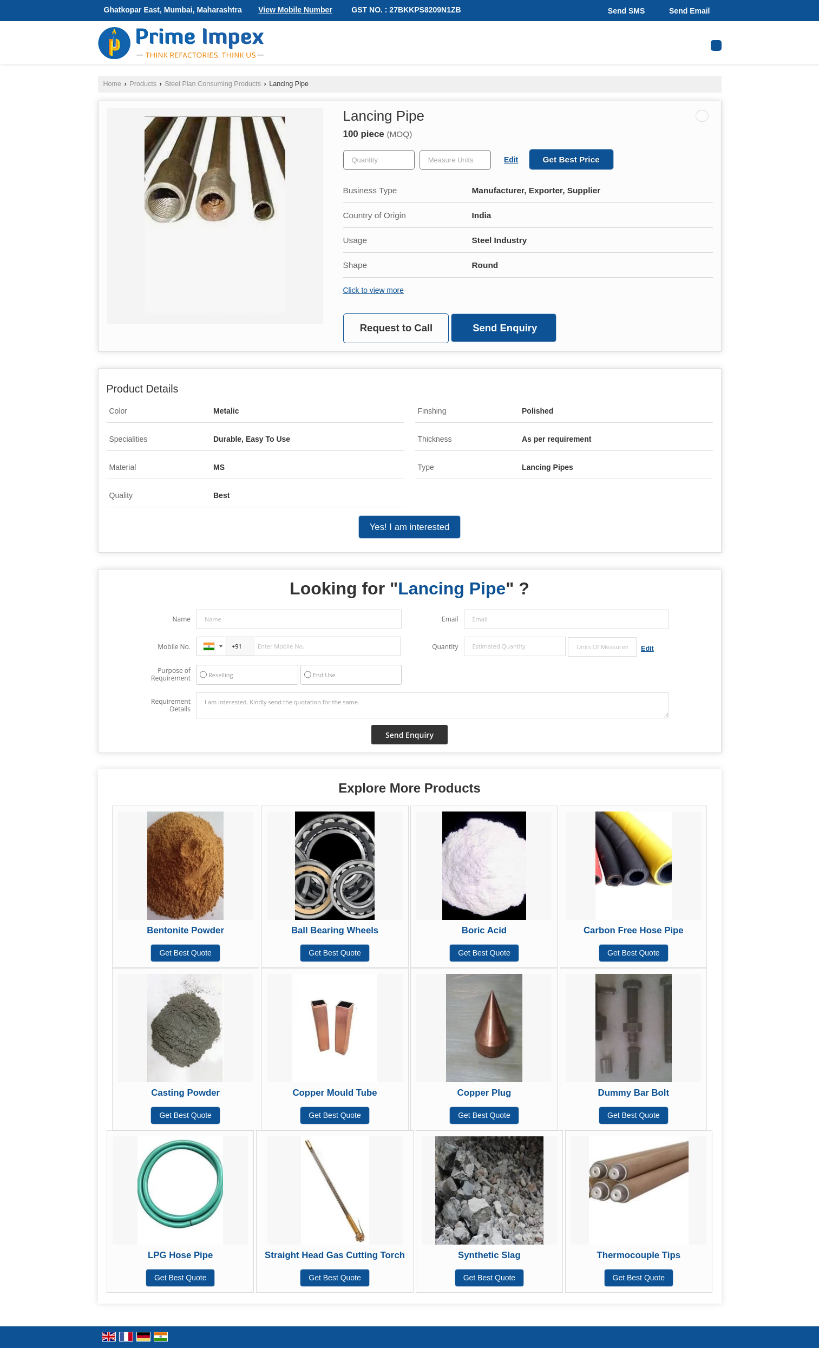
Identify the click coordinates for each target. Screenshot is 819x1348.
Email (450, 619)
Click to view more (373, 290)
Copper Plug (484, 1093)
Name (181, 619)
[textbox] (455, 160)
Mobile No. (174, 646)
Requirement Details (171, 705)
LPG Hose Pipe (180, 1255)
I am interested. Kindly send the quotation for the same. (432, 705)
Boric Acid (484, 930)
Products (142, 84)
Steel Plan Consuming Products (213, 84)
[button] (295, 10)
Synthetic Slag (489, 1255)
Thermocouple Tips (638, 1255)
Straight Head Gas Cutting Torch (335, 1255)
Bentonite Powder (185, 930)
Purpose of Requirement (171, 674)
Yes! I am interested (410, 527)
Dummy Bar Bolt (633, 1093)
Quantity (445, 646)
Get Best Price (571, 159)
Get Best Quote (185, 952)
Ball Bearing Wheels (334, 930)
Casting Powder (185, 1093)
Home (112, 84)
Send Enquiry (505, 327)
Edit (511, 159)
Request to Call (396, 327)
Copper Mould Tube (334, 1093)
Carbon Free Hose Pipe (634, 930)
